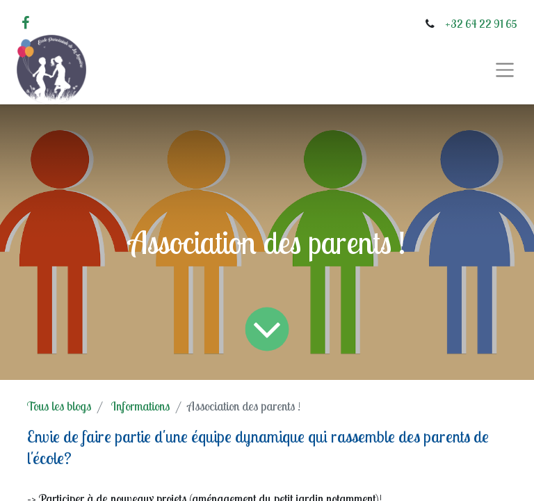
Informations (140, 406)
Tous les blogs (59, 406)
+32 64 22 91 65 (481, 24)
